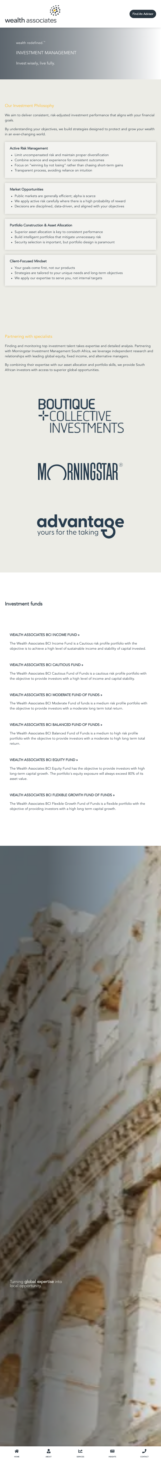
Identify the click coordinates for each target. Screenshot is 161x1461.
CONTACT (144, 1457)
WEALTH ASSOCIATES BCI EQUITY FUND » (44, 760)
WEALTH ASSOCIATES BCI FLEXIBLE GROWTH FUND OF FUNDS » (62, 795)
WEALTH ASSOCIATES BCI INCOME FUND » (45, 635)
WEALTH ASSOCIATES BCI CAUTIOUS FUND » (46, 665)
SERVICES (80, 1457)
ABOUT (48, 1457)
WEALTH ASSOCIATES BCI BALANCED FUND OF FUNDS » (56, 725)
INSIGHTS (112, 1457)
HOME (16, 1457)
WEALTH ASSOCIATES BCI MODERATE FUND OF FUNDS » (56, 695)
